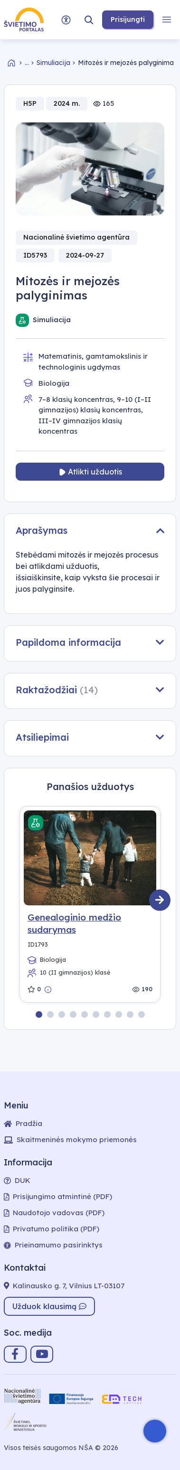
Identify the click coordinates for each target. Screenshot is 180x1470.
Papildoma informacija (90, 642)
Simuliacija (53, 62)
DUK (17, 1180)
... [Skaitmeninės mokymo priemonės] (27, 62)
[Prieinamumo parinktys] (66, 19)
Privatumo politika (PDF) (51, 1228)
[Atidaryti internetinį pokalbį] (154, 1431)
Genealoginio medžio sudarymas (74, 923)
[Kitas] (160, 900)
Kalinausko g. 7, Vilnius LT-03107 (64, 1285)
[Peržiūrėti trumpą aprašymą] (48, 989)
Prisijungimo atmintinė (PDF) (58, 1196)
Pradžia (23, 1123)
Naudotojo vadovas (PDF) (54, 1212)
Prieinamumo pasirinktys (53, 1244)
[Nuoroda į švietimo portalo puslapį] (24, 20)
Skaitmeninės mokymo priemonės (70, 1139)
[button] (88, 19)
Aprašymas (90, 530)
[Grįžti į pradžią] (16, 62)
